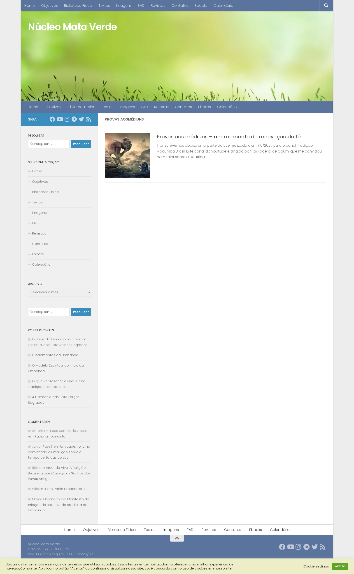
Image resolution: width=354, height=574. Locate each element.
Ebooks (201, 5)
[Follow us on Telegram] (74, 119)
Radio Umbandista (50, 436)
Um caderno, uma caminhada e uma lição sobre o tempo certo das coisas (59, 452)
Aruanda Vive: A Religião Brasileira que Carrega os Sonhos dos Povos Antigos (59, 473)
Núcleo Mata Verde (72, 27)
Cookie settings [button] (316, 566)
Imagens (124, 5)
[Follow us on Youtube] (59, 119)
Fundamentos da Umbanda (55, 355)
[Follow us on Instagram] (67, 119)
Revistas (158, 5)
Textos (104, 5)
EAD (141, 5)
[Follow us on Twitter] (81, 119)
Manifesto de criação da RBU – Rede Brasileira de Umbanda (58, 504)
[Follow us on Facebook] (52, 119)
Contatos (180, 5)
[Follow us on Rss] (88, 119)
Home (29, 5)
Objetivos (49, 5)
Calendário (223, 5)
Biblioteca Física (78, 5)
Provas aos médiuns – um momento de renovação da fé (229, 136)
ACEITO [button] (340, 566)
